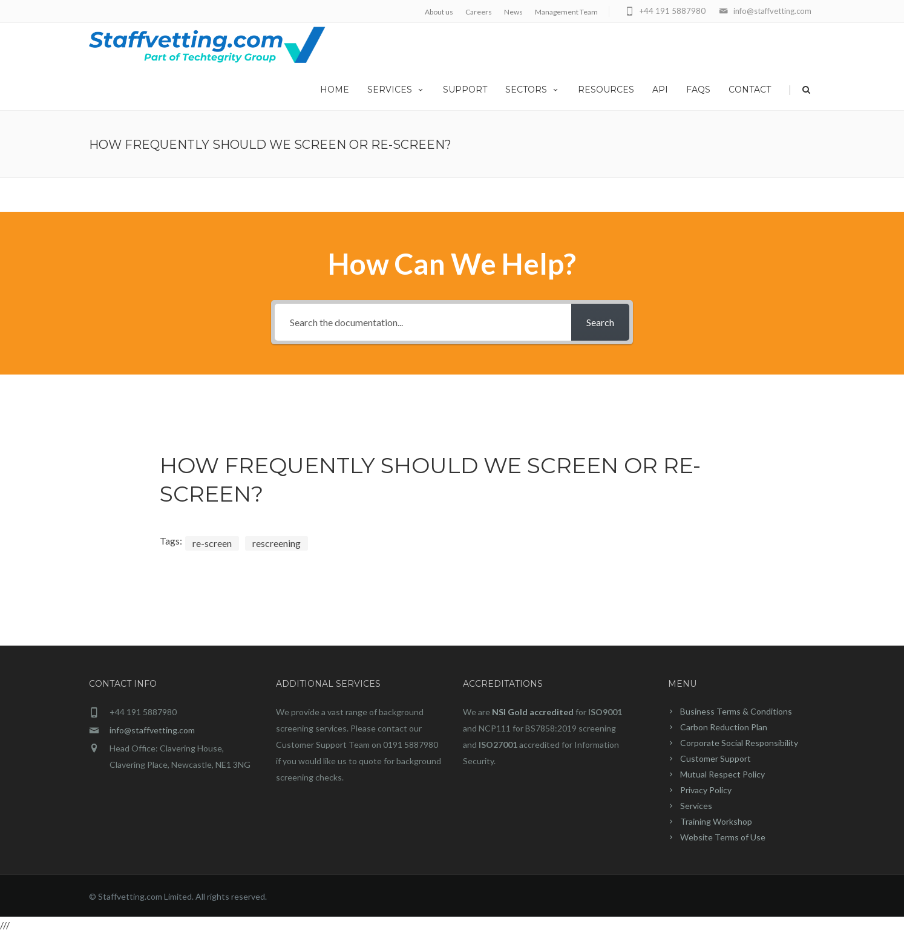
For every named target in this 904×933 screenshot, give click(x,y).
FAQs (698, 89)
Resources (606, 89)
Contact (750, 89)
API (660, 89)
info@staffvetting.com (152, 730)
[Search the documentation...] (423, 322)
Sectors (532, 89)
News (513, 11)
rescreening (276, 543)
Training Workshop (716, 821)
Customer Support (715, 758)
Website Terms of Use (722, 837)
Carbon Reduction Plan (723, 727)
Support (465, 89)
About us (439, 11)
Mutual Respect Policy (722, 774)
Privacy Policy (706, 790)
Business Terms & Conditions (736, 711)
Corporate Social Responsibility (739, 743)
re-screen (212, 543)
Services (396, 89)
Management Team (566, 11)
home (334, 89)
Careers (478, 11)
